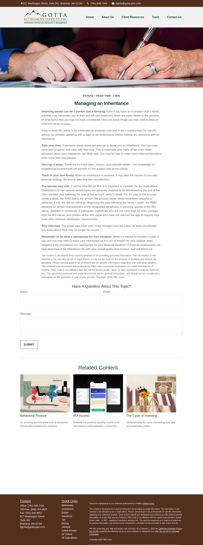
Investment (67, 509)
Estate (65, 512)
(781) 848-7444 (97, 3)
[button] (90, 17)
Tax (63, 519)
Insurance (67, 516)
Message (25, 313)
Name (24, 291)
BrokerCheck (148, 503)
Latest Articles (69, 530)
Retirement (67, 505)
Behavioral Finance (33, 415)
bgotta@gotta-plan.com (126, 3)
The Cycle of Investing (141, 415)
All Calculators (69, 537)
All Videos (67, 534)
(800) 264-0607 (39, 509)
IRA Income (81, 415)
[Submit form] (29, 344)
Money (65, 523)
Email (106, 291)
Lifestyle (66, 527)
